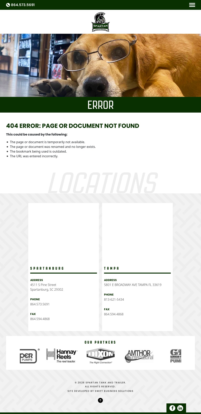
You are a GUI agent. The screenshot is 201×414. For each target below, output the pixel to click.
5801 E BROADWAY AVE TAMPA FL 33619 (133, 285)
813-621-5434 (114, 299)
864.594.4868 (40, 319)
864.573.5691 (23, 4)
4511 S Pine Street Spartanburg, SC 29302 (46, 287)
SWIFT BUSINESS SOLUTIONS (114, 391)
